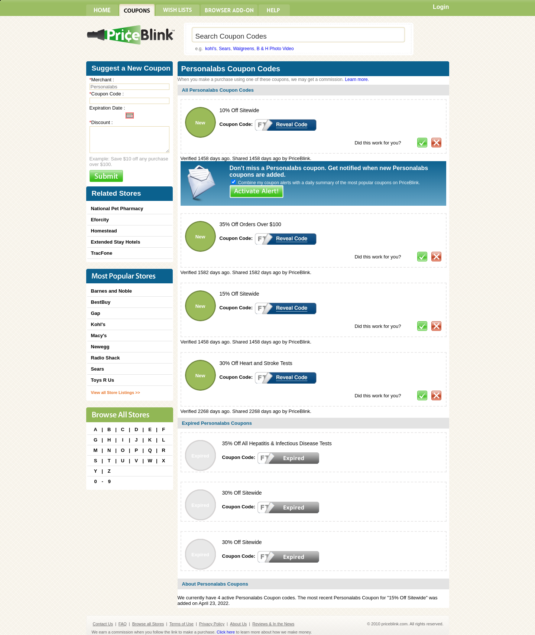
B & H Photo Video (275, 48)
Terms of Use (181, 624)
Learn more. (357, 79)
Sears (224, 48)
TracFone (102, 253)
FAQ (123, 624)
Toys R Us (102, 380)
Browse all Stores (148, 624)
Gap (95, 313)
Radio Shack (105, 358)
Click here (226, 632)
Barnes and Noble (111, 291)
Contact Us (103, 624)
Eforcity (100, 219)
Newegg (100, 346)
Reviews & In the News (273, 624)
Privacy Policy (211, 624)
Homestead (104, 231)
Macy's (99, 335)
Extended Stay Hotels (115, 242)
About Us (238, 624)
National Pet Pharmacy (117, 208)
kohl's (210, 48)
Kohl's (98, 324)
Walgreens (243, 48)
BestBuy (101, 302)
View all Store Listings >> (115, 392)
